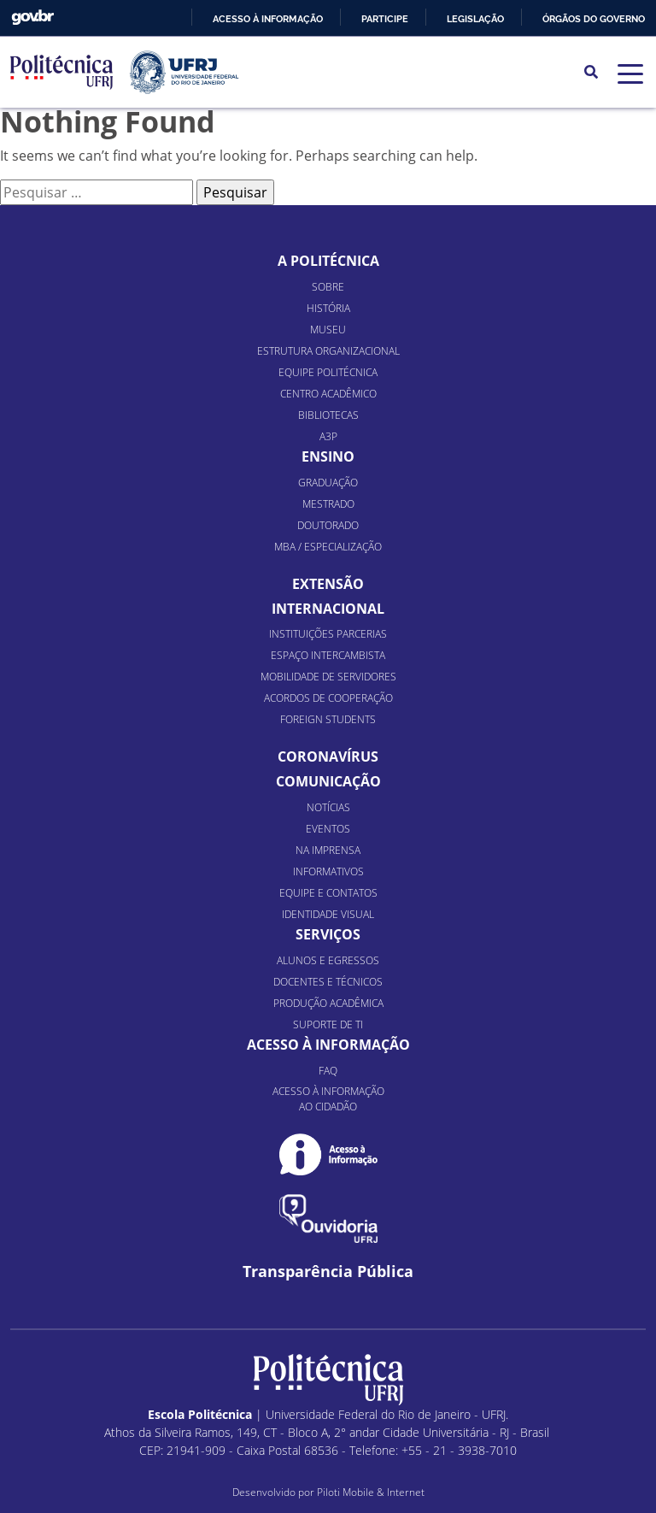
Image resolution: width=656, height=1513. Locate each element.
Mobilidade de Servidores (328, 676)
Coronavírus (328, 756)
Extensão (328, 583)
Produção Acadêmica (328, 1003)
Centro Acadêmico (328, 393)
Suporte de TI (328, 1024)
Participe (384, 19)
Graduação (328, 482)
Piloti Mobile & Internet (371, 1492)
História (328, 308)
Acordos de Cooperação (328, 698)
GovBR (32, 17)
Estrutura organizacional (328, 351)
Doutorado (328, 525)
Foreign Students (328, 719)
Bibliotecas (328, 415)
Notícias (328, 807)
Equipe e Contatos (328, 893)
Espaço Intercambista (328, 655)
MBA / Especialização (328, 546)
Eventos (328, 828)
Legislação (475, 19)
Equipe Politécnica (328, 372)
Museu (328, 329)
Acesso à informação (268, 19)
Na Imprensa (328, 850)
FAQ (328, 1070)
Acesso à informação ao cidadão (328, 1099)
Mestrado (328, 504)
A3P (328, 436)
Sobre (328, 287)
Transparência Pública (328, 1271)
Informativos (328, 871)
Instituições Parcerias (328, 634)
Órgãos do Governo (593, 19)
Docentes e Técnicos (328, 981)
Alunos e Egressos (328, 960)
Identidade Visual (328, 914)
